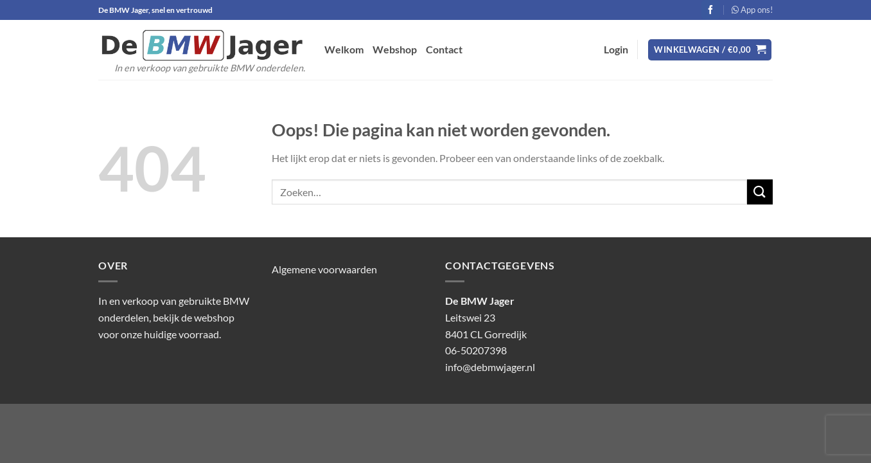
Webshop (395, 49)
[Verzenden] (760, 191)
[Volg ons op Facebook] (710, 9)
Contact (444, 49)
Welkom (344, 49)
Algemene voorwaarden (324, 269)
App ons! (752, 10)
